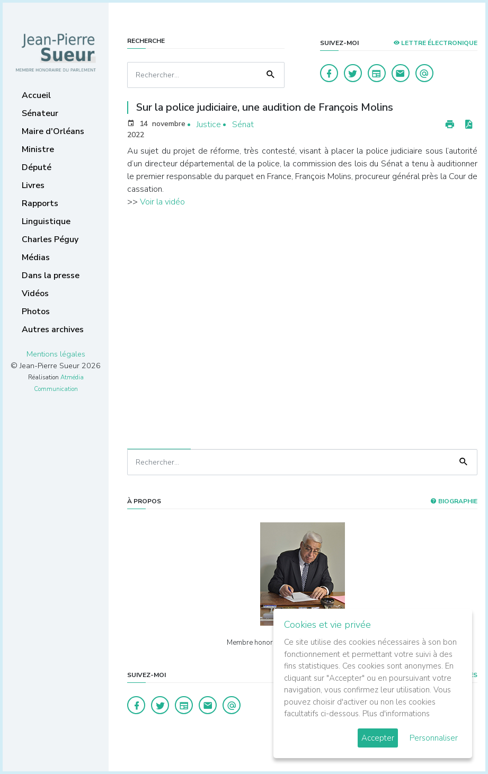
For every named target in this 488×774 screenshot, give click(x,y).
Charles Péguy (50, 239)
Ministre (38, 149)
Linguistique (46, 221)
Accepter (377, 738)
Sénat (243, 124)
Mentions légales (55, 354)
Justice (209, 124)
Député (36, 167)
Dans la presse (50, 275)
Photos (36, 311)
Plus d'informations (396, 713)
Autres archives (53, 329)
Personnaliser (434, 738)
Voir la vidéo (162, 202)
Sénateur (40, 113)
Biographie (453, 501)
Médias (36, 257)
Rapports (40, 203)
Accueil (36, 95)
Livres (33, 185)
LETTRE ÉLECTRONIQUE (435, 43)
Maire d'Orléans (53, 131)
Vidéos (35, 293)
